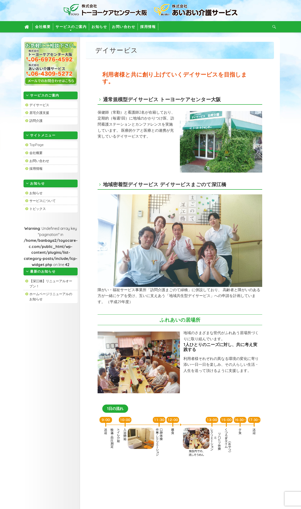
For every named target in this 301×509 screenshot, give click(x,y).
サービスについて (42, 201)
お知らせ (99, 26)
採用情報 (148, 26)
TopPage (36, 145)
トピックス (37, 209)
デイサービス (39, 105)
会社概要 (43, 26)
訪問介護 (36, 121)
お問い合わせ (123, 26)
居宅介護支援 (39, 113)
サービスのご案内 (71, 26)
